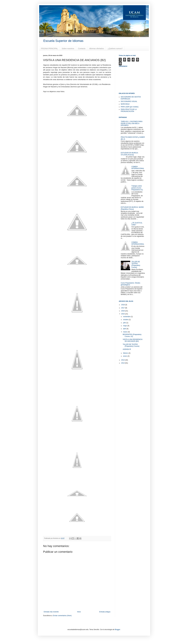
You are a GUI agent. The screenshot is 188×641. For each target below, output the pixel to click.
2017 (123, 308)
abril (125, 329)
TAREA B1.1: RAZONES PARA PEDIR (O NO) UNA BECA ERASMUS (131, 123)
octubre (126, 319)
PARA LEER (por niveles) (129, 107)
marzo (125, 332)
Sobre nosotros (68, 48)
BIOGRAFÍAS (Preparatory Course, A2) (132, 335)
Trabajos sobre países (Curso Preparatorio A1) (137, 188)
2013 (123, 363)
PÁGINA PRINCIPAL (49, 48)
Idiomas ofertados (96, 48)
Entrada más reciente (51, 612)
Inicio (79, 612)
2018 (123, 305)
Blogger (117, 629)
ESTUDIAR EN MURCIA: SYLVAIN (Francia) (129, 154)
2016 (123, 311)
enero (125, 356)
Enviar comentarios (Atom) (62, 615)
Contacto (81, 48)
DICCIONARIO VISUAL (129, 101)
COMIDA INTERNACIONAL (137, 167)
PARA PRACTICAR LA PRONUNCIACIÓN (129, 110)
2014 (123, 360)
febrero (125, 353)
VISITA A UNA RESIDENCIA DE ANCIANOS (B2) (132, 340)
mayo (125, 326)
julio (124, 323)
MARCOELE (125, 104)
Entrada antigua (104, 612)
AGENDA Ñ (127, 349)
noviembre (127, 317)
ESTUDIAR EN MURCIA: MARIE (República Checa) (132, 208)
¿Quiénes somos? (115, 48)
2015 (123, 314)
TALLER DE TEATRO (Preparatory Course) (135, 264)
